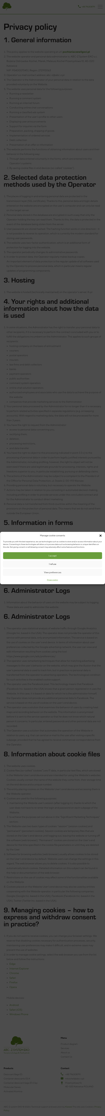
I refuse (52, 564)
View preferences (52, 572)
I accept (52, 555)
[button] (100, 535)
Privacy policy (52, 580)
